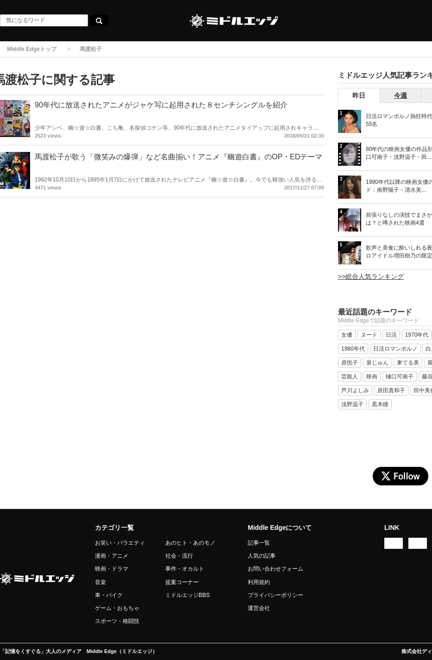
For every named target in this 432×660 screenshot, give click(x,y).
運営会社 (259, 608)
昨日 (358, 95)
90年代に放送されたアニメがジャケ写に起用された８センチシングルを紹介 (161, 105)
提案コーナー (182, 582)
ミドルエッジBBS (187, 595)
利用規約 (259, 582)
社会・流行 (179, 556)
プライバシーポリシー (275, 595)
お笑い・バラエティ (120, 543)
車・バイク (109, 595)
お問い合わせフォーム (275, 569)
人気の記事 (261, 556)
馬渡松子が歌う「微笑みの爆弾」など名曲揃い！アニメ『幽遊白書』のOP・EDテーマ (178, 157)
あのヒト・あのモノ (190, 543)
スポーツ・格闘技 (117, 621)
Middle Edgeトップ (31, 49)
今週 (400, 95)
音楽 (100, 582)
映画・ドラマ (111, 569)
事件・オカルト (184, 569)
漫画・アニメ (111, 556)
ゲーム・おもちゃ (117, 608)
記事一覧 (259, 543)
